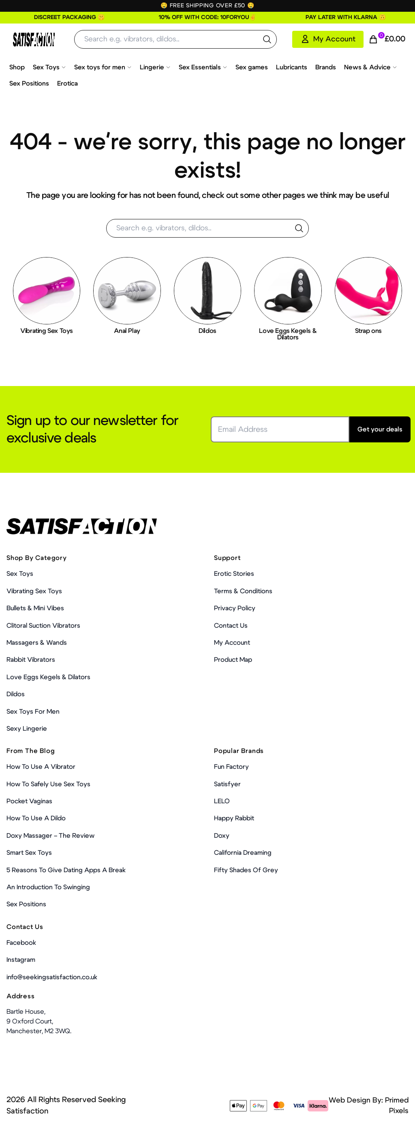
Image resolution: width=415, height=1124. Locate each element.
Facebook (21, 943)
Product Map (233, 659)
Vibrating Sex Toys (34, 591)
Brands (325, 67)
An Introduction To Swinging (48, 887)
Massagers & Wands (36, 642)
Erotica (67, 83)
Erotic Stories (234, 574)
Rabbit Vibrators (30, 659)
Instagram (20, 960)
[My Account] (328, 39)
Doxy (221, 835)
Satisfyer (227, 784)
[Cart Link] (386, 39)
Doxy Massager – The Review (50, 835)
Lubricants (291, 67)
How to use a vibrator (40, 767)
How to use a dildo (36, 818)
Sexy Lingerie (26, 728)
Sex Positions (29, 83)
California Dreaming (243, 852)
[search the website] (267, 39)
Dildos (15, 694)
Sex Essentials (203, 67)
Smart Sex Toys (29, 852)
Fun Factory (231, 767)
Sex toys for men (103, 67)
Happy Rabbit (234, 818)
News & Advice (370, 67)
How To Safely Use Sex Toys (48, 784)
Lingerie (155, 67)
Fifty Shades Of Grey (246, 870)
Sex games (251, 67)
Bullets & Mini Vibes (35, 608)
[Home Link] (34, 39)
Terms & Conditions (243, 591)
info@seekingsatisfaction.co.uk (51, 977)
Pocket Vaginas (29, 801)
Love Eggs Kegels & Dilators (48, 677)
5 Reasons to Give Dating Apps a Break (66, 870)
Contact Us (231, 625)
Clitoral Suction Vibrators (43, 625)
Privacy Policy (234, 608)
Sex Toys (49, 67)
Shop (17, 67)
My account (232, 642)
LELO (222, 801)
